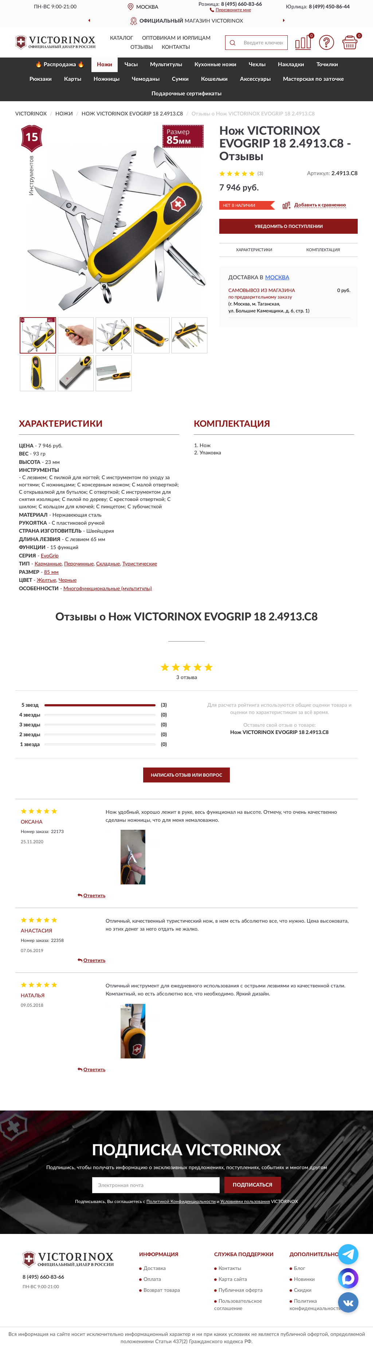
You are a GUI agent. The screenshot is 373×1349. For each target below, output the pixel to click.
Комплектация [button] (323, 250)
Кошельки (214, 79)
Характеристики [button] (254, 250)
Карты (72, 79)
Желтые (46, 580)
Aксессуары (255, 79)
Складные (108, 564)
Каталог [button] (121, 38)
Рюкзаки (41, 79)
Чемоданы (146, 79)
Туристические (139, 564)
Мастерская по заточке (313, 79)
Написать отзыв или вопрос (186, 775)
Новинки (304, 1279)
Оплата (152, 1279)
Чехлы (257, 64)
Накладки (291, 64)
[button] (230, 9)
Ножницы (106, 79)
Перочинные (79, 564)
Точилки (327, 64)
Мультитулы (166, 64)
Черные (67, 580)
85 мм (51, 572)
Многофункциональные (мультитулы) (107, 588)
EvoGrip (50, 556)
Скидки (302, 1290)
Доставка (155, 1268)
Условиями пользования (245, 1201)
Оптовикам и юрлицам (176, 38)
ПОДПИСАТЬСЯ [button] (252, 1185)
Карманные (48, 564)
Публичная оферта (241, 1290)
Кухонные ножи (215, 64)
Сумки (180, 79)
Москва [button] (277, 277)
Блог (299, 1268)
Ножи (104, 64)
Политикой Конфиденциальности (181, 1201)
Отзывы (141, 47)
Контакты (176, 47)
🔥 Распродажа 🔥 (60, 64)
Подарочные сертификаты (186, 93)
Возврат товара (162, 1290)
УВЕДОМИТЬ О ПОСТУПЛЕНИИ (289, 226)
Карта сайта (233, 1279)
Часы (131, 64)
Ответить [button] (91, 895)
